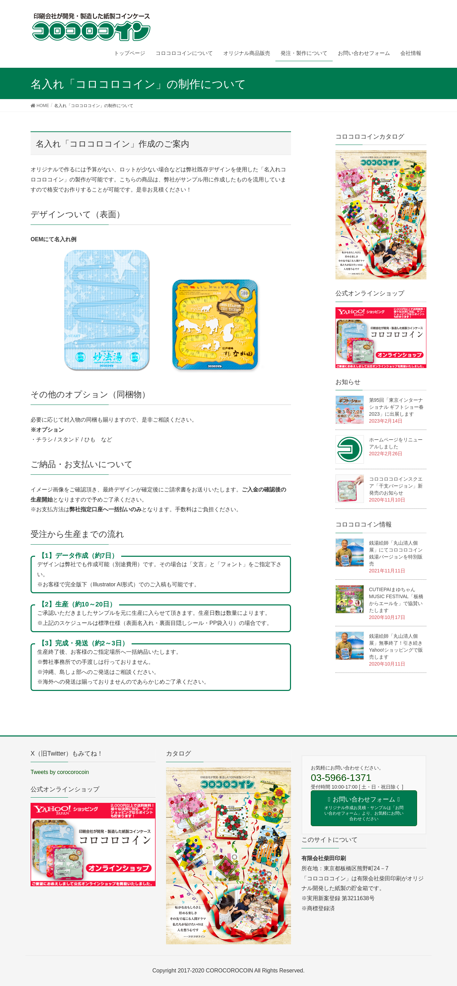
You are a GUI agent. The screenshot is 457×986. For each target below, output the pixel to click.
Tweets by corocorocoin (60, 772)
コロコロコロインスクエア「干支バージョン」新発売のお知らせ (396, 486)
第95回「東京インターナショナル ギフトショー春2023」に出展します (396, 407)
